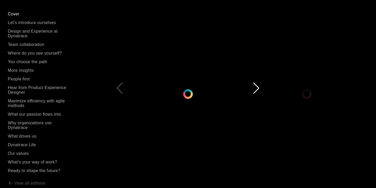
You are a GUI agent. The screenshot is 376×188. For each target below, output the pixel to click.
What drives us (22, 136)
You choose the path (27, 62)
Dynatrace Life (22, 145)
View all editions (26, 183)
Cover (13, 14)
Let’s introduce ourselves (32, 22)
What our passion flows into (34, 114)
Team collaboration (26, 44)
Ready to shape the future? (34, 170)
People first (19, 79)
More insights (21, 70)
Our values (18, 153)
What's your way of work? (32, 162)
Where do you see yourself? (35, 53)
